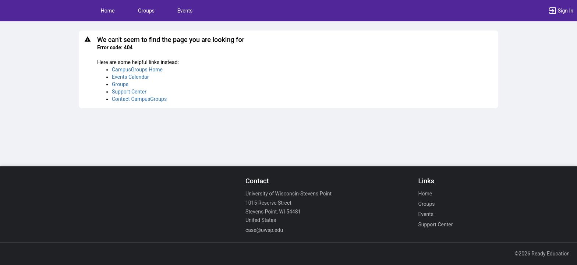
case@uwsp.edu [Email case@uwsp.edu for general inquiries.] (264, 230)
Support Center (129, 92)
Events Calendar (130, 77)
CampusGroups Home (137, 70)
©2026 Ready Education (542, 254)
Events (184, 11)
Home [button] (108, 11)
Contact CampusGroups (139, 99)
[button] (561, 10)
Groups (146, 11)
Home (425, 194)
